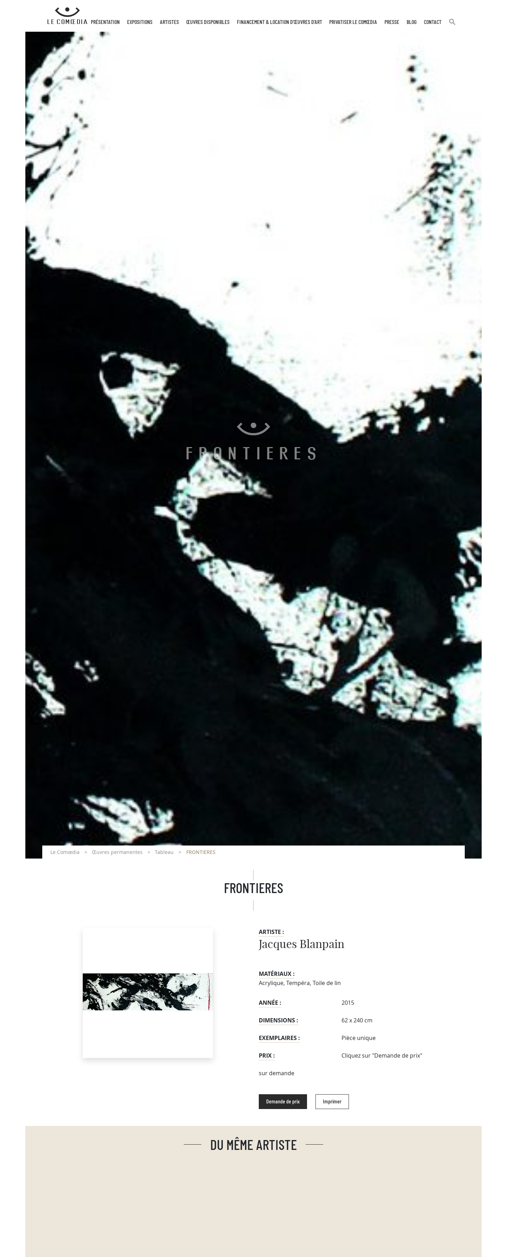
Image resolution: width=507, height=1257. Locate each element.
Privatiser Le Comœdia (353, 22)
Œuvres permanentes (117, 852)
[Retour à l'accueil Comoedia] (67, 15)
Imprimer (332, 1101)
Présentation (105, 22)
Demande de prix (283, 1101)
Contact (433, 22)
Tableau (164, 852)
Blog (412, 22)
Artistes (169, 22)
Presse (391, 22)
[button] (452, 24)
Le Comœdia (65, 852)
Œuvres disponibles (208, 22)
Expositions (139, 22)
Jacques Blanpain (301, 944)
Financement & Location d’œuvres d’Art (279, 22)
